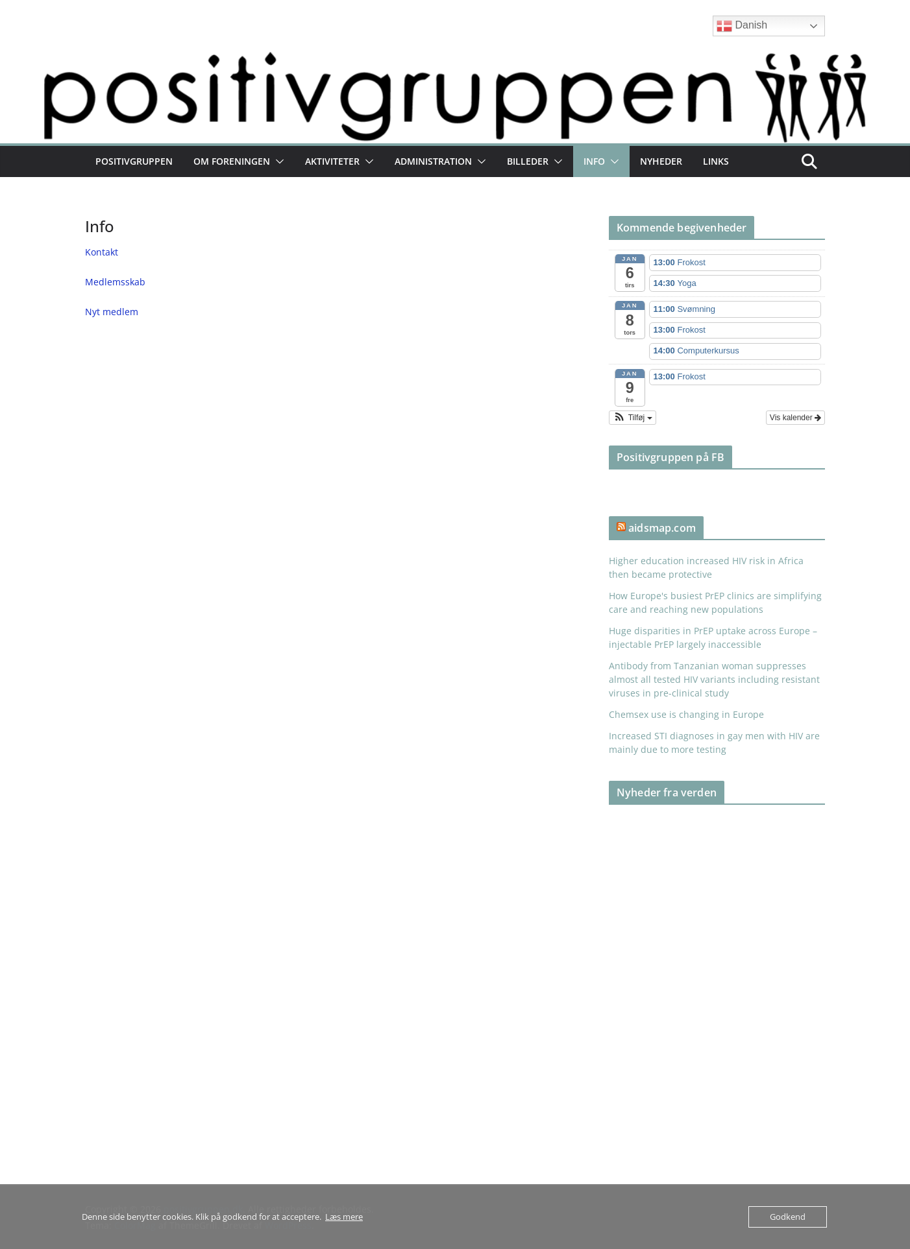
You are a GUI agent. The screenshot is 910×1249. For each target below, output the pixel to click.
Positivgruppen (134, 161)
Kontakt (101, 252)
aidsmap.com (662, 528)
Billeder (527, 161)
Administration (433, 161)
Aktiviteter (332, 161)
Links (716, 161)
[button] (277, 161)
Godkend (787, 1216)
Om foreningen (231, 161)
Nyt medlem (111, 311)
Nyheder (661, 161)
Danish (742, 26)
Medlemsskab (115, 282)
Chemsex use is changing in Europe (686, 714)
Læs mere (344, 1216)
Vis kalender (795, 417)
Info (594, 161)
